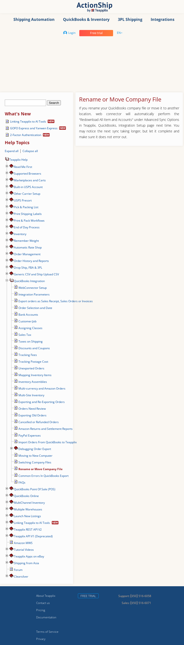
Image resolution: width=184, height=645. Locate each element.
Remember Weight (26, 241)
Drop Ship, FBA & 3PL (28, 268)
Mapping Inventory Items (35, 375)
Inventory (20, 234)
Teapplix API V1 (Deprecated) (33, 536)
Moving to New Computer (35, 456)
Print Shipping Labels (28, 214)
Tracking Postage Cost (33, 362)
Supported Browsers (27, 174)
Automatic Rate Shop (28, 247)
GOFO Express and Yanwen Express (33, 128)
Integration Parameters (34, 294)
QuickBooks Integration (29, 281)
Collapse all (30, 151)
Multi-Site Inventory (31, 395)
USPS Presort (23, 200)
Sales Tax (24, 335)
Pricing (40, 610)
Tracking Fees (27, 355)
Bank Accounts (28, 315)
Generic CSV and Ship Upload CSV (36, 274)
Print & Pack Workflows (29, 221)
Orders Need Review (32, 409)
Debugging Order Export (34, 449)
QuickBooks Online (26, 496)
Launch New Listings (27, 516)
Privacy (41, 639)
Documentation (46, 617)
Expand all (11, 151)
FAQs (21, 482)
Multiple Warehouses (28, 509)
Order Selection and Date (35, 308)
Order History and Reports (31, 261)
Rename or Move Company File (40, 469)
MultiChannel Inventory (29, 503)
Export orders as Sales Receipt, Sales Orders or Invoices (55, 301)
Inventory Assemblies (32, 382)
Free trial (96, 33)
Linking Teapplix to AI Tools (28, 121)
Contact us (43, 603)
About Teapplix (45, 596)
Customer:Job (27, 321)
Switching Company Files (34, 462)
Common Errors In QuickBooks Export (43, 476)
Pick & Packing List (26, 207)
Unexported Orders (31, 368)
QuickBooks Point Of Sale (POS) (34, 489)
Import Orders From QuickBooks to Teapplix (47, 442)
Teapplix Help (16, 160)
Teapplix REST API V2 (28, 529)
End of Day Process (27, 227)
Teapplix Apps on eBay (29, 556)
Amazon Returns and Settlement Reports (45, 429)
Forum (18, 570)
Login (69, 33)
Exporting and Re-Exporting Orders (41, 402)
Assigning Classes (30, 328)
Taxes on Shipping (30, 341)
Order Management (27, 254)
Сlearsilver (21, 576)
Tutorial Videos (24, 550)
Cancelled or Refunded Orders (38, 422)
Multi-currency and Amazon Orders (41, 388)
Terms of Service (47, 632)
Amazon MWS (23, 543)
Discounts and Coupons (34, 348)
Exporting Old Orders (32, 415)
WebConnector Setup (32, 288)
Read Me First (23, 167)
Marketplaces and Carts (30, 180)
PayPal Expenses (29, 435)
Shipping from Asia (26, 563)
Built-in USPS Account (28, 187)
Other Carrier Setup (27, 194)
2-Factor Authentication (25, 135)
